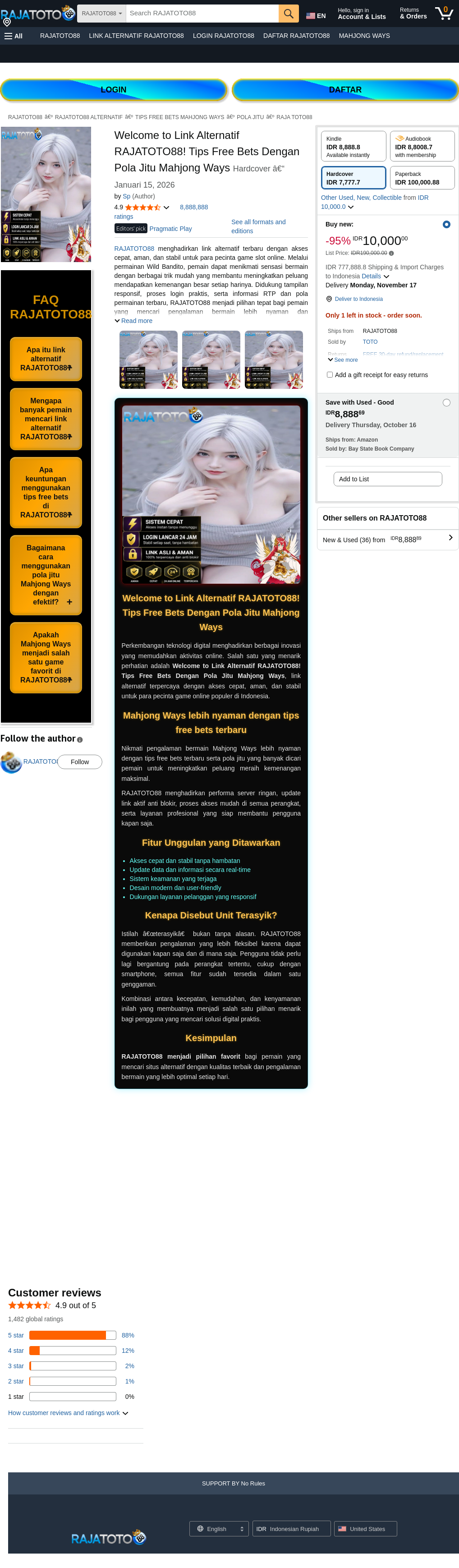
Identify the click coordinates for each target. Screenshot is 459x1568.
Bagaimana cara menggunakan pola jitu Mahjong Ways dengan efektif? (46, 575)
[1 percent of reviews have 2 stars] (71, 1381)
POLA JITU (250, 117)
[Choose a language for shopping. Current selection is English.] (213, 1528)
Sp (126, 196)
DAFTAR (345, 89)
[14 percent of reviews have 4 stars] (71, 1350)
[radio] (353, 146)
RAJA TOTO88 (294, 117)
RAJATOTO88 (60, 35)
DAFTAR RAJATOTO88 (296, 35)
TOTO (370, 342)
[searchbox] (202, 13)
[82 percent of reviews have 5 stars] (71, 1335)
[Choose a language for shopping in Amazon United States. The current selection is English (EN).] (315, 14)
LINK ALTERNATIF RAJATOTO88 (136, 35)
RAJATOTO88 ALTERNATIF (89, 117)
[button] (13, 36)
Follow (80, 762)
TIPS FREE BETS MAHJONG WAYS (179, 117)
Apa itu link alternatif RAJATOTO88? (46, 359)
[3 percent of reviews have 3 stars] (71, 1365)
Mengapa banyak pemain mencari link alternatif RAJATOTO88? (46, 419)
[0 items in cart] (444, 13)
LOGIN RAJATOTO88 (223, 35)
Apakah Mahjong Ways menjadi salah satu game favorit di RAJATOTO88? (46, 657)
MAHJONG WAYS (364, 35)
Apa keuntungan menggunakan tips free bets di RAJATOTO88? (46, 492)
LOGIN (114, 89)
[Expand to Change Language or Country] (241, 1529)
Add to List (354, 479)
